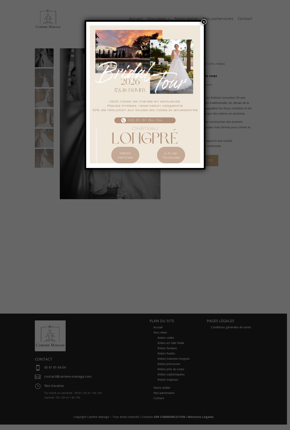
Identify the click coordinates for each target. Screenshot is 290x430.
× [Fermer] (203, 21)
